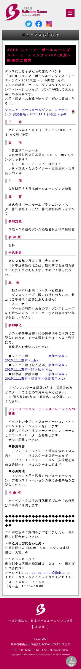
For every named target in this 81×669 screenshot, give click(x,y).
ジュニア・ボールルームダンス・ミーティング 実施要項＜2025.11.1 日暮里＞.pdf (36, 112)
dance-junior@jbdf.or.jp (51, 572)
